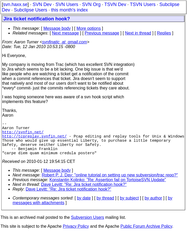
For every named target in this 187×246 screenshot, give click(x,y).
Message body (57, 28)
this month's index (69, 10)
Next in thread (138, 33)
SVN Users (66, 4)
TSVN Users (143, 4)
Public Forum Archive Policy (146, 234)
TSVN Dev (115, 4)
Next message (65, 33)
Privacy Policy (76, 234)
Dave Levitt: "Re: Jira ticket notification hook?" (84, 193)
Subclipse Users (30, 10)
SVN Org (91, 4)
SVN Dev (42, 4)
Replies (164, 33)
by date (83, 206)
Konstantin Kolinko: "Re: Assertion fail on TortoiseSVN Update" (108, 188)
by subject (129, 206)
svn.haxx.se (15, 4)
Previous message (102, 33)
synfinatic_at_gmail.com (64, 42)
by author (153, 206)
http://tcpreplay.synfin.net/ (34, 140)
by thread (105, 206)
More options (89, 28)
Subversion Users (87, 226)
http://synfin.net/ (23, 135)
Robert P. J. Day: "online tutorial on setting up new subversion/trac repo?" (110, 183)
